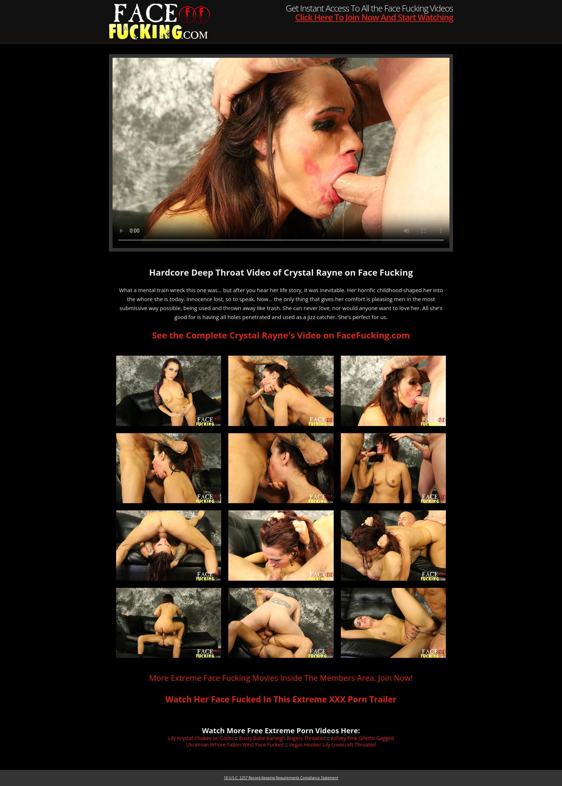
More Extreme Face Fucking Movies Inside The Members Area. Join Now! (281, 677)
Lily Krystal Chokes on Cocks (201, 738)
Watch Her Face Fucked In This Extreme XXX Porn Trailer (281, 699)
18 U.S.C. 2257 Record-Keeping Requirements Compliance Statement (281, 777)
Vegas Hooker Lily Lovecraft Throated (332, 744)
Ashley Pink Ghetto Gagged (362, 738)
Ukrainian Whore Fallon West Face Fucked (235, 744)
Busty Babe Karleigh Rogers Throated (282, 738)
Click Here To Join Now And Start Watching (374, 17)
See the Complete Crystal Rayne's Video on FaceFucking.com (281, 335)
